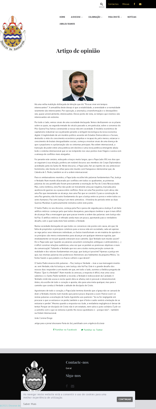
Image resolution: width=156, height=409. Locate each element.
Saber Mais (29, 404)
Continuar (125, 399)
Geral (69, 360)
